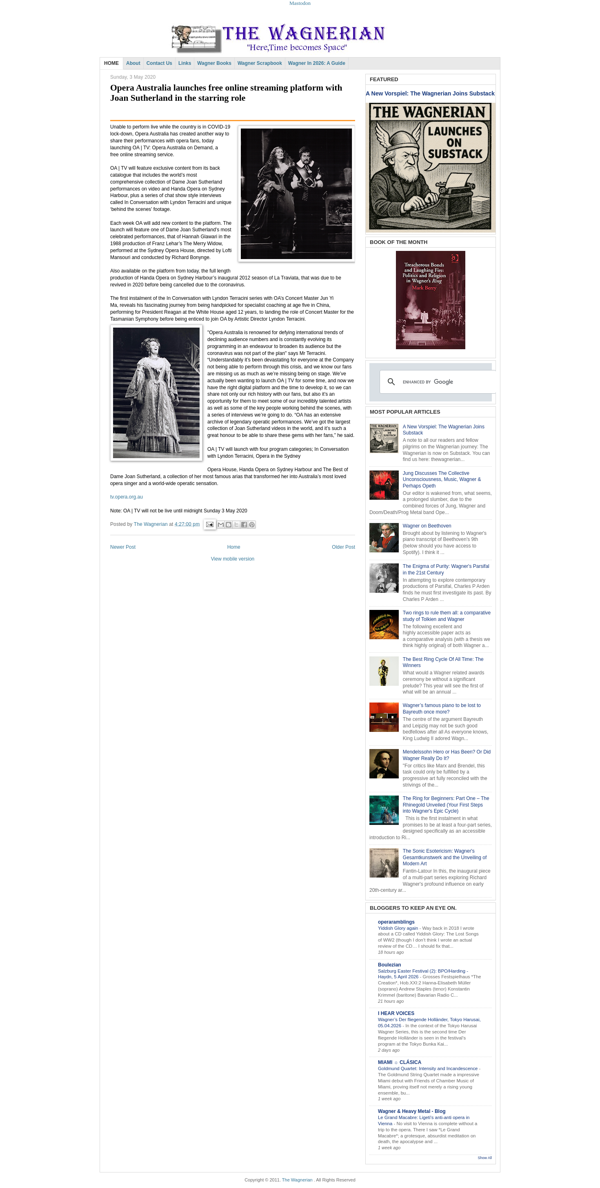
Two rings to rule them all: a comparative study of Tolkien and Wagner (447, 616)
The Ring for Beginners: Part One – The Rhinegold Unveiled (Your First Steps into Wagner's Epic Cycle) (446, 805)
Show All (485, 1158)
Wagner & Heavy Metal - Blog (412, 1111)
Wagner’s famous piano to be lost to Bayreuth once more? (442, 709)
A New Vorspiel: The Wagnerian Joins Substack (430, 93)
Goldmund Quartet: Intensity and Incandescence (428, 1068)
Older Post (343, 547)
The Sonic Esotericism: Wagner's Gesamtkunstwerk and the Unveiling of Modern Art (445, 857)
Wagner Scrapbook (260, 63)
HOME (111, 63)
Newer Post (123, 547)
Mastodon (300, 3)
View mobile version (233, 559)
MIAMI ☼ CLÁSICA (399, 1062)
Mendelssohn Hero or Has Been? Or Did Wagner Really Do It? (447, 755)
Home (233, 547)
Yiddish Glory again (399, 928)
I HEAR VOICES (396, 1013)
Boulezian (389, 965)
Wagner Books (214, 63)
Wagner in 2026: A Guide (316, 63)
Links (184, 63)
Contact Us (159, 63)
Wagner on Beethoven (427, 526)
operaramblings (396, 922)
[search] (437, 382)
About (133, 63)
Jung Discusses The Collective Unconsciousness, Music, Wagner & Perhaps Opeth (442, 479)
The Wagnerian (297, 1179)
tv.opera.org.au (126, 497)
